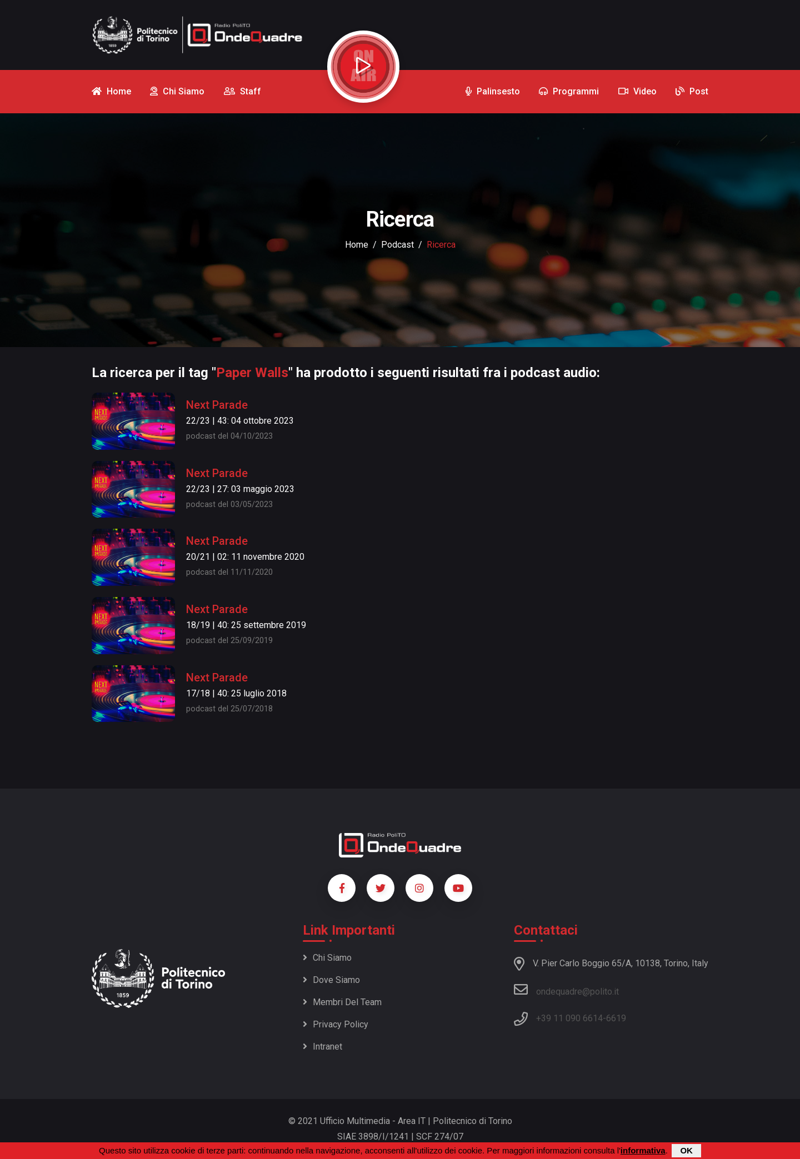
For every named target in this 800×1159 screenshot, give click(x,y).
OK (686, 1150)
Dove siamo (331, 980)
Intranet (322, 1046)
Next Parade (217, 405)
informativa (643, 1150)
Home (356, 244)
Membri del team (342, 1002)
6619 (616, 1018)
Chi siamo (327, 957)
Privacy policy (335, 1024)
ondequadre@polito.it (566, 989)
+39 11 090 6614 (569, 1018)
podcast (397, 244)
